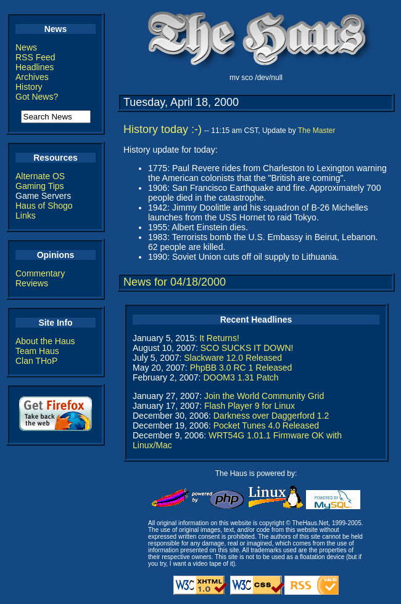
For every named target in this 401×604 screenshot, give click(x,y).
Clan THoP (36, 361)
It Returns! (219, 338)
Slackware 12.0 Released (233, 358)
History (29, 87)
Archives (32, 77)
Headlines (34, 67)
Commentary (40, 273)
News (26, 47)
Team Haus (37, 351)
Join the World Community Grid (264, 396)
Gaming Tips (39, 186)
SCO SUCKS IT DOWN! (247, 348)
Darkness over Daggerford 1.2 (271, 416)
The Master (317, 130)
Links (25, 215)
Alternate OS (40, 176)
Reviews (31, 283)
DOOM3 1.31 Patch (240, 377)
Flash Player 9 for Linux (249, 406)
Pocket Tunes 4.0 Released (266, 425)
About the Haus (45, 341)
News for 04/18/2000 (174, 282)
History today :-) (162, 129)
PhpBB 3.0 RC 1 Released (241, 367)
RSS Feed (35, 57)
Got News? (36, 97)
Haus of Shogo (44, 206)
